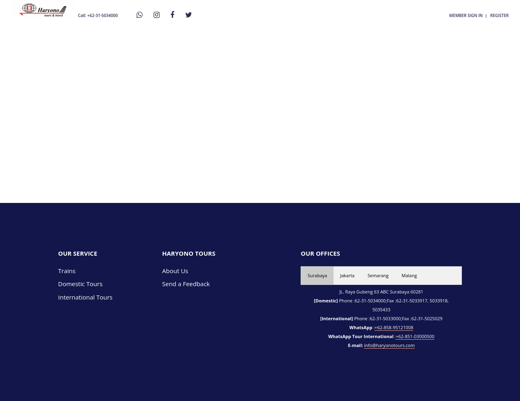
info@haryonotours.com (389, 345)
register (499, 15)
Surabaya (317, 275)
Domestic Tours (80, 284)
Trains (67, 271)
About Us (175, 271)
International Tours (85, 297)
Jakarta (347, 275)
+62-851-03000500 (415, 336)
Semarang (378, 275)
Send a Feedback (186, 284)
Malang (409, 275)
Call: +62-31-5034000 (98, 15)
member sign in (466, 15)
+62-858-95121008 (394, 327)
